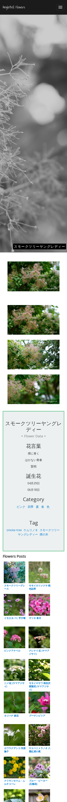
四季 (30, 507)
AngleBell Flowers (14, 7)
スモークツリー (50, 530)
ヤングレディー (28, 534)
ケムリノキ (31, 530)
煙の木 (44, 534)
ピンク (21, 507)
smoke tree (14, 530)
